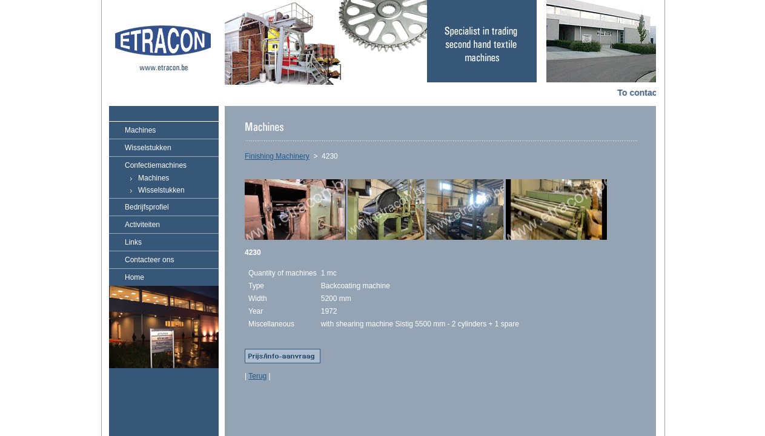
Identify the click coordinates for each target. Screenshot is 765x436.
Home (134, 277)
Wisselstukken (148, 148)
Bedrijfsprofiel (147, 207)
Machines (140, 130)
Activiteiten (142, 224)
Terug (257, 376)
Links (133, 242)
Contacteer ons (149, 260)
